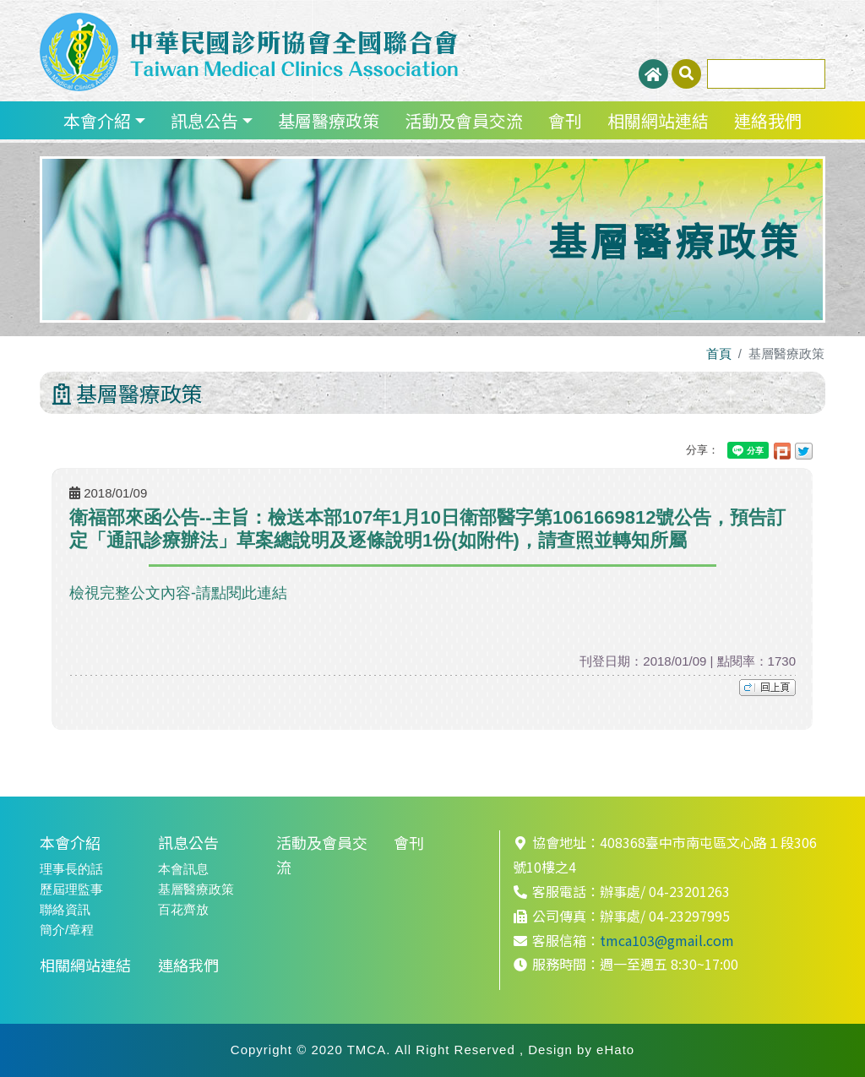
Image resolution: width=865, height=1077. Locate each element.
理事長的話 (71, 869)
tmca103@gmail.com (667, 940)
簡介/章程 (67, 929)
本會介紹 (97, 120)
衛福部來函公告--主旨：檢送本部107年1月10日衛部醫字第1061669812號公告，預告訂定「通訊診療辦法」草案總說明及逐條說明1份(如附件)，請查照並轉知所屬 (427, 528)
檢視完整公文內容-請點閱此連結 (178, 593)
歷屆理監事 (71, 889)
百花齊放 (183, 909)
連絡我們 (768, 120)
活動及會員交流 (464, 120)
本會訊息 (183, 869)
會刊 (565, 120)
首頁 (719, 353)
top (767, 687)
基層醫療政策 (328, 120)
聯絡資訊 (65, 909)
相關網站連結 (658, 120)
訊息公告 (204, 120)
